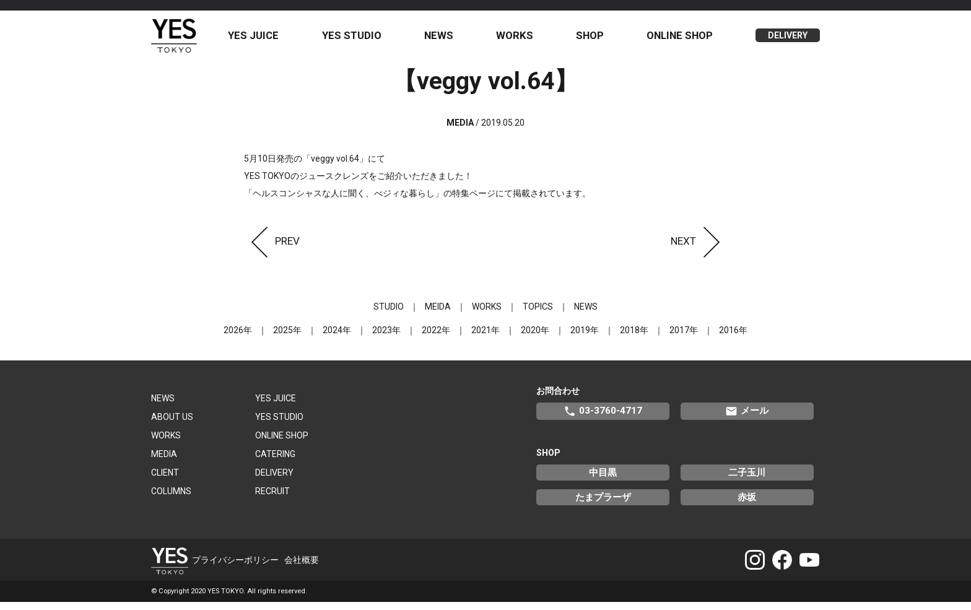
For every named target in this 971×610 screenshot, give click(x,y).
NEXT (699, 248)
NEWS (444, 39)
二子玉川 (746, 480)
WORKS (519, 39)
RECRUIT (272, 498)
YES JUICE (263, 39)
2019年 (584, 337)
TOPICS (538, 314)
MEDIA (164, 461)
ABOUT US (172, 424)
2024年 (337, 337)
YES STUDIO (360, 39)
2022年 (436, 337)
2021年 (485, 337)
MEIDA (438, 314)
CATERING (275, 461)
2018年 (634, 337)
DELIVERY (788, 40)
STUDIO (388, 314)
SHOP (593, 39)
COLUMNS (171, 498)
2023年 (386, 337)
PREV (272, 248)
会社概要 (301, 567)
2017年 (683, 337)
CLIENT (165, 480)
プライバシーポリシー (235, 567)
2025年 (287, 337)
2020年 (535, 337)
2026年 (238, 337)
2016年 (733, 337)
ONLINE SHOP (681, 39)
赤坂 (747, 504)
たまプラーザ (603, 504)
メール (747, 418)
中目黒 (603, 480)
